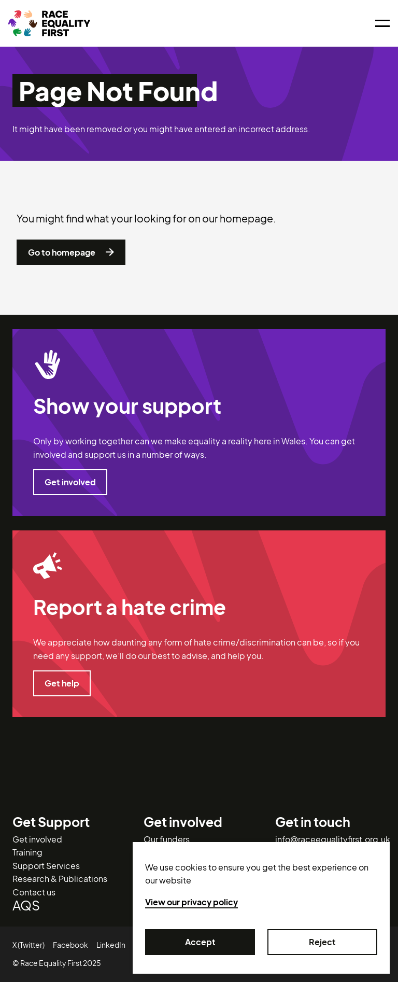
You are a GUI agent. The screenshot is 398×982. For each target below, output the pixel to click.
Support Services (46, 865)
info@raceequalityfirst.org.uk (332, 839)
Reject (322, 942)
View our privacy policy (191, 901)
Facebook (70, 944)
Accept (200, 942)
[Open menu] (382, 23)
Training (27, 852)
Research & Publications (59, 878)
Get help (62, 683)
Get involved (70, 482)
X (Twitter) (28, 944)
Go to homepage (71, 252)
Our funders (167, 839)
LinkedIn (110, 944)
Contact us (33, 892)
